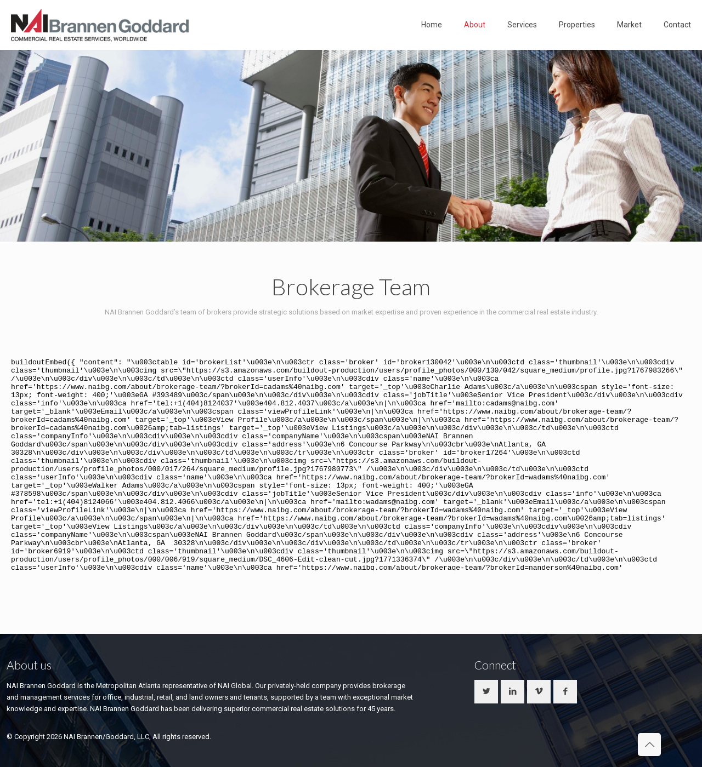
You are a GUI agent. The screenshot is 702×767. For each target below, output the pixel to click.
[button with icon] (486, 691)
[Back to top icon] (649, 744)
